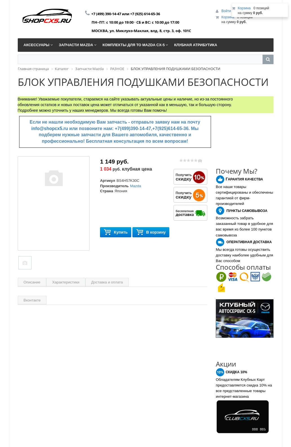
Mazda (135, 186)
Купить (116, 232)
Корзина (227, 17)
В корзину (151, 232)
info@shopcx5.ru (49, 128)
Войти (226, 11)
